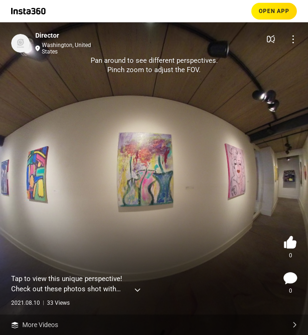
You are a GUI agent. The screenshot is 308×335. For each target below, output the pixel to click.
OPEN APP (274, 11)
